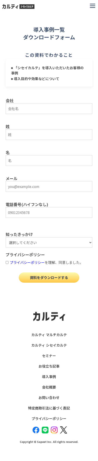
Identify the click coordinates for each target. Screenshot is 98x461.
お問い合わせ (49, 397)
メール (11, 178)
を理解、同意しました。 (46, 262)
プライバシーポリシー (27, 262)
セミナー (49, 355)
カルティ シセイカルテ (49, 345)
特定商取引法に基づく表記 (49, 408)
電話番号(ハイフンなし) (27, 204)
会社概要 (49, 387)
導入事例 (49, 376)
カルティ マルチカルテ (49, 334)
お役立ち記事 (49, 366)
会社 (10, 100)
